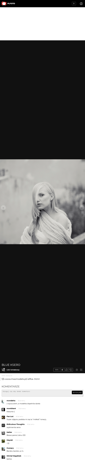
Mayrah (10, 441)
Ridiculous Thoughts (16, 425)
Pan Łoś (10, 417)
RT (3, 426)
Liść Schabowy (13, 370)
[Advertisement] (42, 23)
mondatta (11, 402)
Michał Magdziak (14, 457)
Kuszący (10, 449)
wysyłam (77, 392)
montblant (11, 409)
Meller (9, 433)
